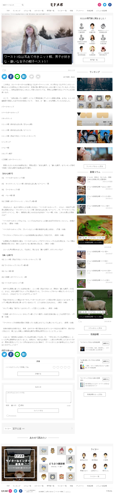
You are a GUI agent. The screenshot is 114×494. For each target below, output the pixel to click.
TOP (8, 11)
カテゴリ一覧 (39, 11)
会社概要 (41, 491)
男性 (22, 405)
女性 (14, 405)
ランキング (16, 11)
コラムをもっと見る (95, 328)
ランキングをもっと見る (94, 166)
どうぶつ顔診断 (101, 11)
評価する (38, 374)
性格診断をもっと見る (94, 394)
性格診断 (90, 11)
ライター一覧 (62, 11)
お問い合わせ (49, 491)
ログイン (68, 491)
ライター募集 (59, 491)
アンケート (80, 11)
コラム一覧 (27, 11)
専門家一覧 (50, 11)
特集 (71, 11)
